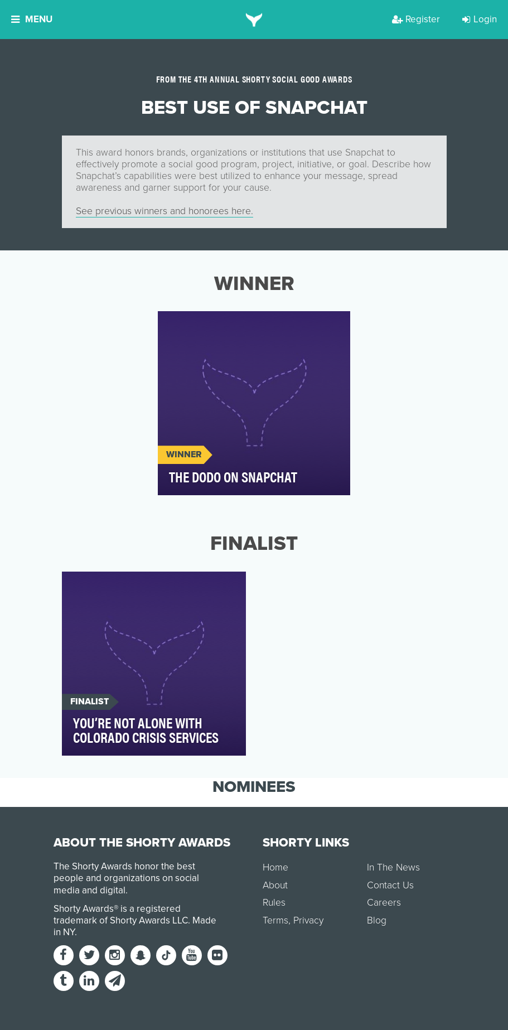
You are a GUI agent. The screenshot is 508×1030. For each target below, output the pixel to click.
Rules (274, 902)
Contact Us (390, 885)
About (275, 885)
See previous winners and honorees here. (164, 211)
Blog (376, 920)
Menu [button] (31, 19)
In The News (393, 867)
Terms (275, 920)
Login (479, 19)
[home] (254, 19)
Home (275, 867)
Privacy (308, 920)
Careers (384, 902)
